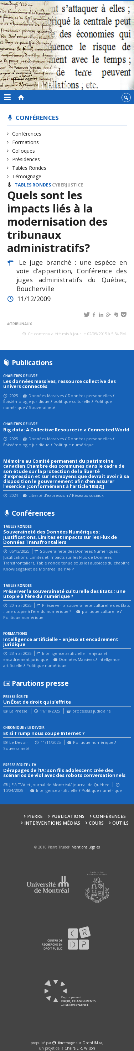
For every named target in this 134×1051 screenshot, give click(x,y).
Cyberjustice (67, 185)
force (66, 1042)
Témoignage (26, 176)
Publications (67, 816)
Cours (96, 823)
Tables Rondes (29, 167)
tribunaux (21, 323)
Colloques (23, 150)
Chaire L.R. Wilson (80, 1048)
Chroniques (54, 79)
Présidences (26, 159)
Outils (120, 823)
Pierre (35, 816)
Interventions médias (52, 823)
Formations (25, 142)
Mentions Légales (86, 847)
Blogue (88, 79)
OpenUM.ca (92, 1042)
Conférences (37, 118)
